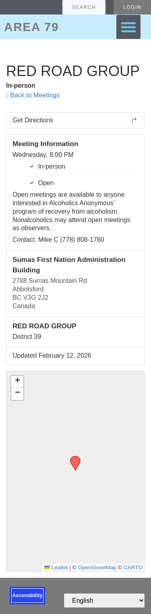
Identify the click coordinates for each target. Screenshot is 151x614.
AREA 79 (31, 26)
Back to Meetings (33, 95)
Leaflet (56, 568)
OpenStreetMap (97, 568)
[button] (128, 27)
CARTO (133, 568)
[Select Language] (104, 600)
